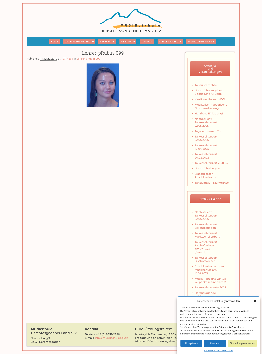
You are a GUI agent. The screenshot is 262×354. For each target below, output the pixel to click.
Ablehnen (215, 346)
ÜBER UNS (129, 41)
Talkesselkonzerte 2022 (210, 287)
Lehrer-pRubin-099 (88, 58)
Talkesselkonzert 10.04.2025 (206, 147)
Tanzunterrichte (206, 85)
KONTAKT (147, 41)
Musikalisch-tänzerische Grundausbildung (211, 106)
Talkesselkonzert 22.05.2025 (206, 138)
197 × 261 (67, 58)
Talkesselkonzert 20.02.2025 (206, 156)
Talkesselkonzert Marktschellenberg (208, 235)
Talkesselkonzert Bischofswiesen (206, 259)
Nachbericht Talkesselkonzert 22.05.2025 (206, 122)
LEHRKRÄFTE (107, 41)
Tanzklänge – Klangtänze (212, 182)
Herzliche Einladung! (209, 113)
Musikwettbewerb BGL (210, 99)
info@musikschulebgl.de (111, 337)
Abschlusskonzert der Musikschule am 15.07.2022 (209, 270)
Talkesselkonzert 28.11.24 (211, 163)
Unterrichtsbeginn (207, 168)
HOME (54, 41)
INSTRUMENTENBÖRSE (201, 41)
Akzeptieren (191, 346)
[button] (255, 303)
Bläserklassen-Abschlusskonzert (207, 175)
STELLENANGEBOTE (170, 41)
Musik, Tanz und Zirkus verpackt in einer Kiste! (210, 280)
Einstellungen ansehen (242, 346)
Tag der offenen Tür (208, 131)
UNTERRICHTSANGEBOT (80, 41)
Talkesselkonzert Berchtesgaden (206, 226)
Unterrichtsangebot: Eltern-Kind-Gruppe (209, 92)
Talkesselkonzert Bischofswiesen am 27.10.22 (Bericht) (206, 247)
